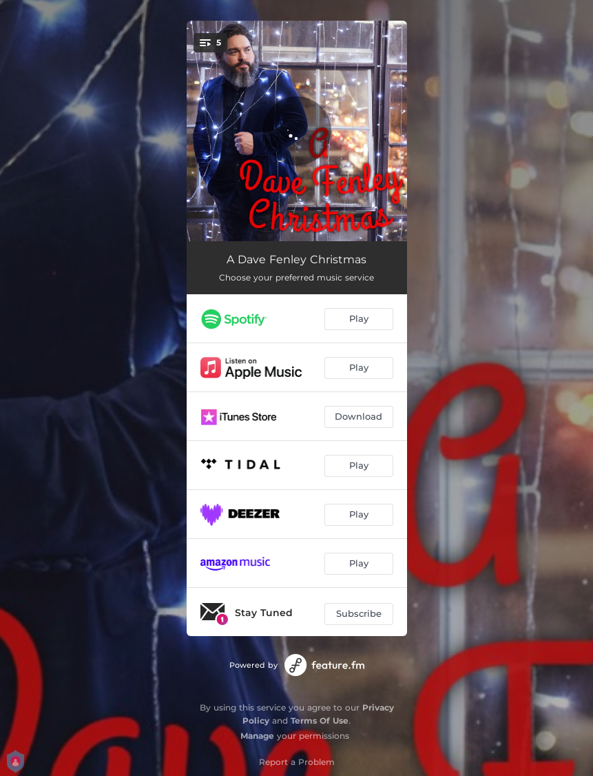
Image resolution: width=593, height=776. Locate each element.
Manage (257, 736)
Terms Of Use (319, 720)
